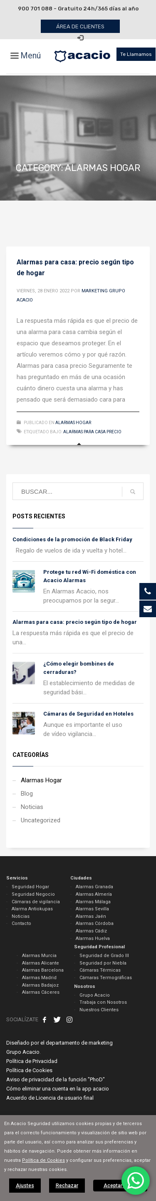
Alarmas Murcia (39, 955)
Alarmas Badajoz (40, 985)
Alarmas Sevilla (92, 909)
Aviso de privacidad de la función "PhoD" (55, 1079)
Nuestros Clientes (99, 1010)
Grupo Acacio (94, 995)
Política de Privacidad (31, 1061)
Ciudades (81, 878)
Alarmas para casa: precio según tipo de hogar (74, 622)
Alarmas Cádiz (91, 931)
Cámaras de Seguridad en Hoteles (88, 714)
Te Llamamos (136, 54)
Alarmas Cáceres (40, 992)
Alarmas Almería (94, 894)
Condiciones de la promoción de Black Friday (72, 539)
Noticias (32, 807)
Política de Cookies (29, 1070)
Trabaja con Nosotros (103, 1002)
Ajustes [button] (25, 1185)
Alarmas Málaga (93, 902)
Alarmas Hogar (73, 422)
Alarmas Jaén (91, 916)
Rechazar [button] (67, 1185)
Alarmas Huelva (93, 938)
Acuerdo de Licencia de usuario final (50, 1098)
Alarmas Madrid (39, 977)
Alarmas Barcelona (43, 970)
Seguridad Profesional (99, 947)
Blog (27, 793)
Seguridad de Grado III (104, 955)
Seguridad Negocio (33, 894)
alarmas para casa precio (92, 432)
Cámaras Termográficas (105, 977)
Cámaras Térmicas (100, 970)
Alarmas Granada (94, 886)
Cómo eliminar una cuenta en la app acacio (57, 1088)
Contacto (21, 923)
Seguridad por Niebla (102, 963)
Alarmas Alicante (40, 963)
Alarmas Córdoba (95, 923)
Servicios (17, 878)
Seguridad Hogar (30, 886)
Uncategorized (40, 820)
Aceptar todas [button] (120, 1185)
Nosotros (84, 986)
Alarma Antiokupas (32, 909)
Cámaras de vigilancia (36, 902)
